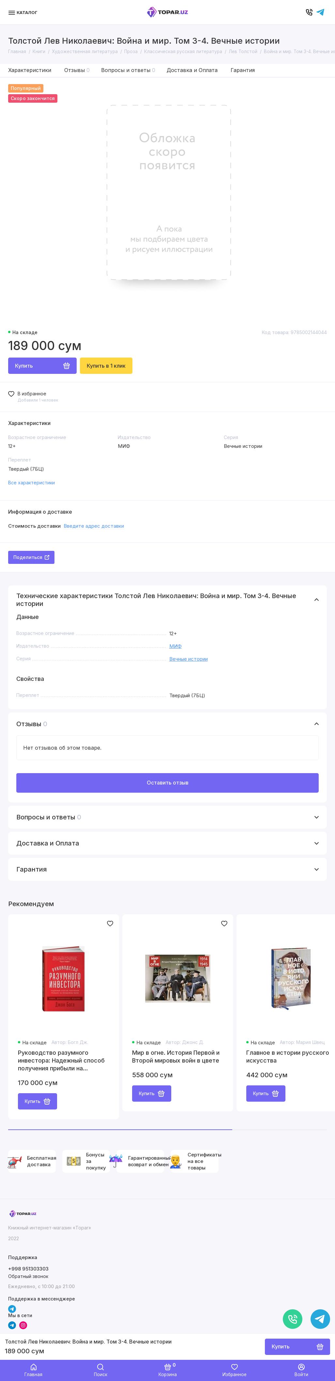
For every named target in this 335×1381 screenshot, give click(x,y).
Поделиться (31, 557)
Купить (37, 1101)
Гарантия (243, 70)
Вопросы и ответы (128, 70)
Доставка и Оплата (192, 70)
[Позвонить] (292, 1319)
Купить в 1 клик (106, 365)
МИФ (175, 646)
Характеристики (29, 70)
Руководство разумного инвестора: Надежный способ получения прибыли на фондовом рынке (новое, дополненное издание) (61, 1060)
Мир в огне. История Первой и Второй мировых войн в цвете (176, 1056)
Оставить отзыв (168, 782)
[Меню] (23, 12)
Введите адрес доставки (94, 526)
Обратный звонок (28, 1276)
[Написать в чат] (320, 1319)
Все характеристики (31, 482)
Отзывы (77, 70)
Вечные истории (188, 659)
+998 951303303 (28, 1269)
